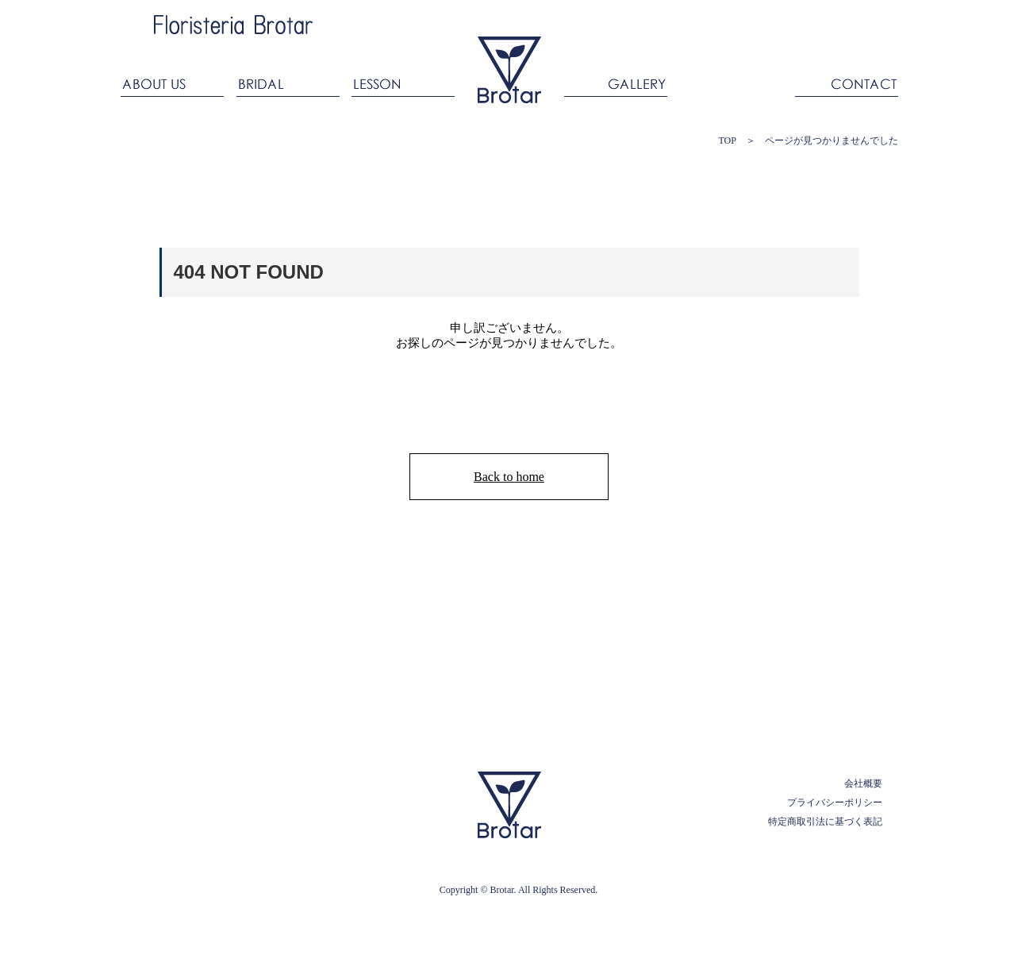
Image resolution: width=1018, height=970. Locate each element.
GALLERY (616, 81)
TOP (727, 140)
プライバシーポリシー (834, 802)
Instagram (705, 23)
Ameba (633, 23)
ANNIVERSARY (731, 81)
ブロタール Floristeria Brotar (509, 70)
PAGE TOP (828, 737)
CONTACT (843, 81)
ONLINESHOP (838, 18)
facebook (669, 23)
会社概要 (863, 783)
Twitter (741, 23)
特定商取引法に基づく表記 (825, 821)
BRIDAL (287, 81)
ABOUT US (175, 81)
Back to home (509, 476)
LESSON (402, 81)
